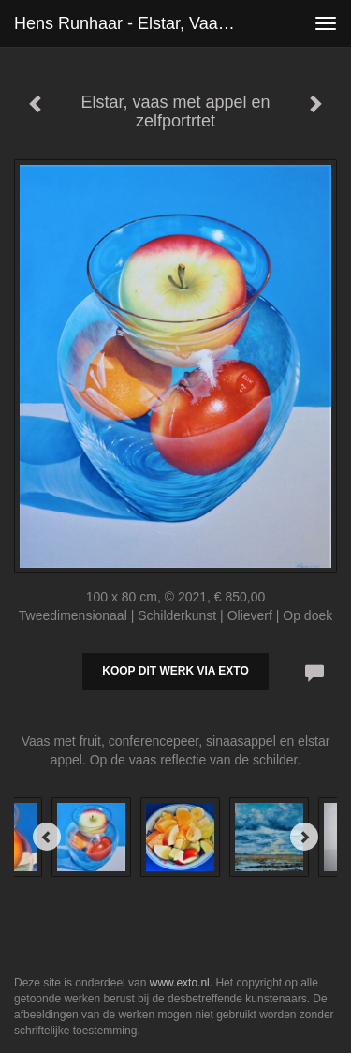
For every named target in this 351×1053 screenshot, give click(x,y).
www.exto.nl (180, 982)
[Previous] (47, 837)
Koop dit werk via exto (175, 670)
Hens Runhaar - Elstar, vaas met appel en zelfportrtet (134, 23)
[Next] (304, 837)
